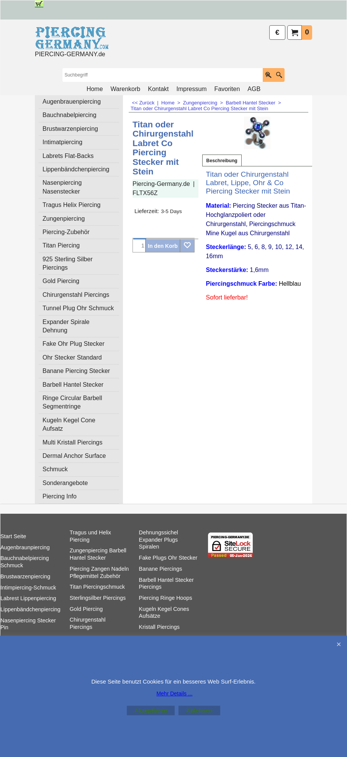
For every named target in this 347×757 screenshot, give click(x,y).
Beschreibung (221, 160)
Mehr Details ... (174, 693)
